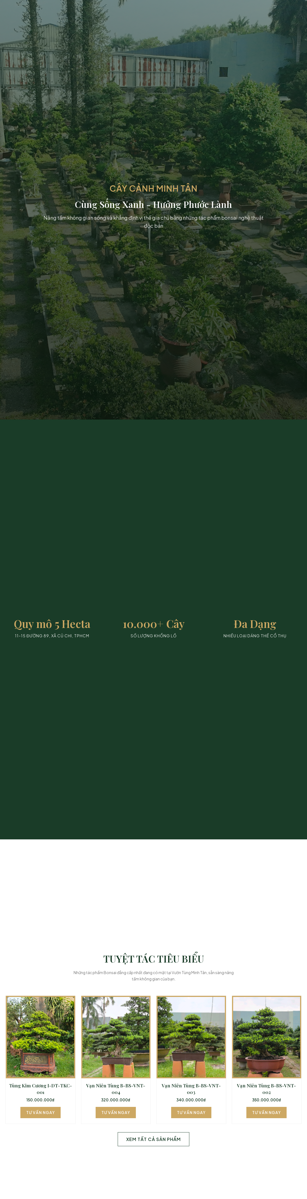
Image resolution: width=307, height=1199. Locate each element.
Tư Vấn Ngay (40, 1112)
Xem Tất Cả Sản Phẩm (153, 1139)
